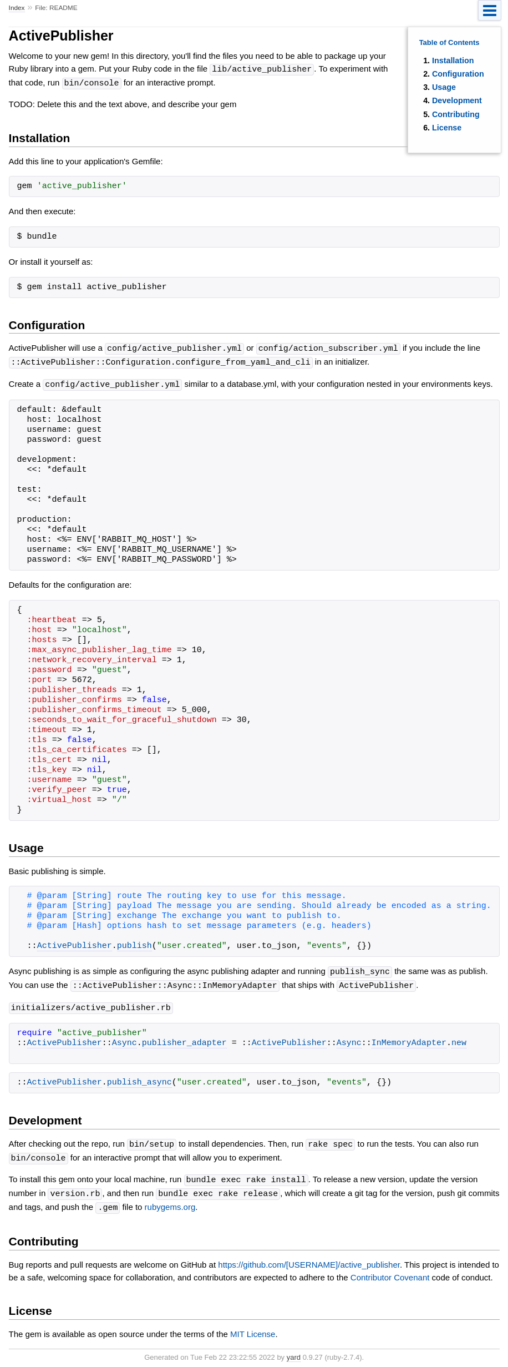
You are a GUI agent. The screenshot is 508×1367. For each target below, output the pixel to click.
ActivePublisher (74, 943)
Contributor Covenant (390, 1270)
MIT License (252, 1326)
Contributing (456, 114)
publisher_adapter (184, 1039)
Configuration (458, 73)
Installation (453, 60)
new (458, 1039)
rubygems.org (170, 1200)
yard (294, 1350)
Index (17, 8)
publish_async (139, 1078)
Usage (444, 87)
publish (134, 943)
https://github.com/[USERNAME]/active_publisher (309, 1257)
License (446, 127)
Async (124, 1039)
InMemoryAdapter (409, 1039)
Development (457, 100)
